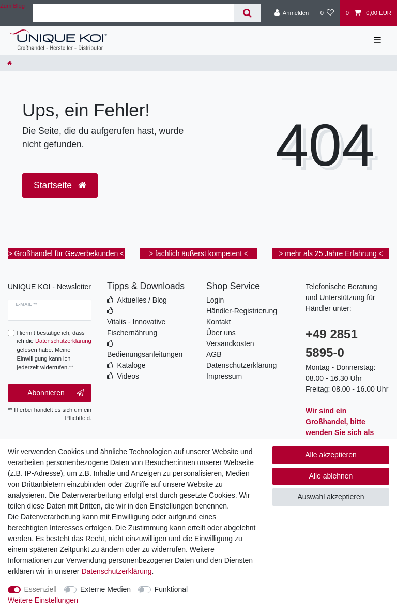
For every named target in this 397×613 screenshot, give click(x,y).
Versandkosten (230, 343)
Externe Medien (105, 589)
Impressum (224, 376)
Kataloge (131, 365)
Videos (128, 376)
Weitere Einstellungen (43, 600)
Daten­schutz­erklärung (116, 571)
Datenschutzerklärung (241, 365)
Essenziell (40, 589)
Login (215, 300)
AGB (214, 354)
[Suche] (247, 13)
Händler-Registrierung (241, 311)
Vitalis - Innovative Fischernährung (136, 327)
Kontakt (218, 322)
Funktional (171, 589)
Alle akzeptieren (331, 455)
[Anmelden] (292, 13)
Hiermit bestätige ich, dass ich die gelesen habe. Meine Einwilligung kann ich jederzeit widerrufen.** (54, 350)
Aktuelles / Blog (142, 300)
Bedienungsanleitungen (144, 354)
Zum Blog (12, 6)
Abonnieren (55, 393)
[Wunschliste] (327, 13)
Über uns (221, 332)
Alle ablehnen (331, 476)
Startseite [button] (60, 185)
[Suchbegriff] (133, 13)
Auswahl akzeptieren (330, 496)
